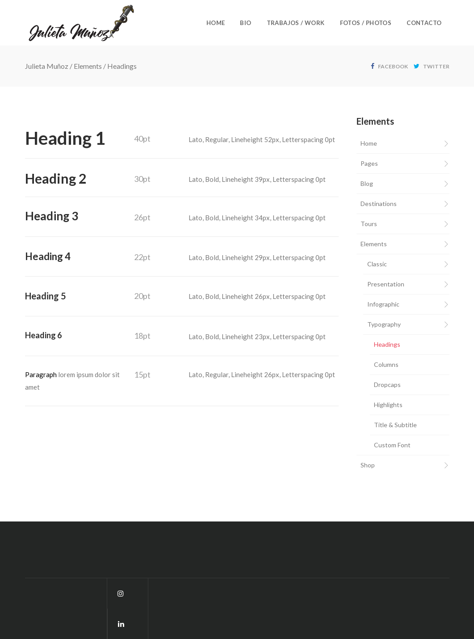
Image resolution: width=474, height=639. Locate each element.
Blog (367, 183)
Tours (369, 223)
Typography (384, 324)
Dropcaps (387, 384)
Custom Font (392, 445)
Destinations (379, 203)
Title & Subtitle (395, 425)
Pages (369, 163)
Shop (368, 465)
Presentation (385, 284)
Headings (387, 344)
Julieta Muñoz (46, 66)
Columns (386, 364)
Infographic (383, 304)
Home (369, 143)
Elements (88, 66)
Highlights (388, 404)
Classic (377, 264)
